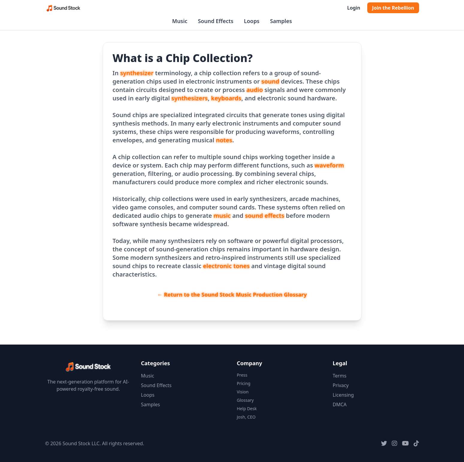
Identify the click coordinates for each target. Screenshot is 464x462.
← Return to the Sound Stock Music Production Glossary (232, 294)
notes (224, 140)
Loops (251, 21)
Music (180, 21)
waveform (329, 165)
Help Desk (247, 408)
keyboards (226, 98)
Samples (281, 21)
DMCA (340, 404)
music (222, 216)
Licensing (343, 395)
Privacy (341, 385)
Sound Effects (215, 21)
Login (353, 7)
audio (255, 90)
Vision (243, 392)
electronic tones (226, 266)
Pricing (243, 383)
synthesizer (137, 73)
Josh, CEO (246, 417)
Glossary (245, 400)
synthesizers (189, 98)
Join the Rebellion (393, 7)
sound (270, 81)
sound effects (265, 216)
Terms (340, 375)
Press (242, 375)
